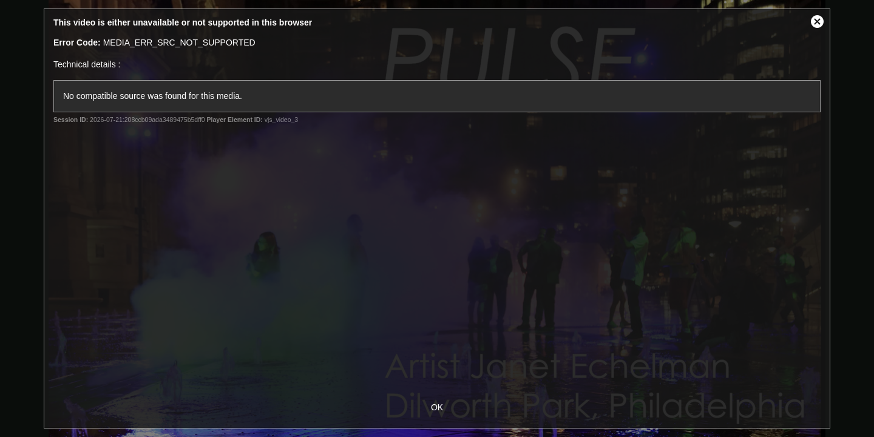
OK (437, 407)
